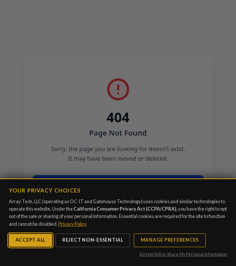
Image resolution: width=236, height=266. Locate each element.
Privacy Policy (72, 224)
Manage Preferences (170, 240)
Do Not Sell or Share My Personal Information (183, 254)
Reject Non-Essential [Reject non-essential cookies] (92, 240)
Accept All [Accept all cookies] (31, 240)
